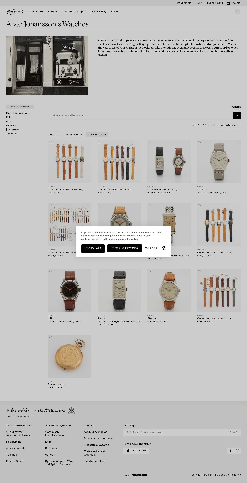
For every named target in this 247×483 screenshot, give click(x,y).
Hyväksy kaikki (93, 248)
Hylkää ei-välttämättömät (124, 248)
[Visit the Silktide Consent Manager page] (164, 248)
